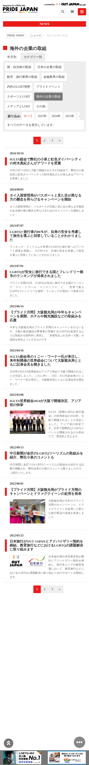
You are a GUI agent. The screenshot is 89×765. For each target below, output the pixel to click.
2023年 (69, 116)
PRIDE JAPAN (15, 35)
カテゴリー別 (33, 57)
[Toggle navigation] (63, 11)
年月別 (11, 57)
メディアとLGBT (18, 106)
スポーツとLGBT (18, 96)
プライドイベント (48, 86)
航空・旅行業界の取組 (22, 76)
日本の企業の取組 (49, 67)
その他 (40, 106)
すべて (28, 116)
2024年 (56, 116)
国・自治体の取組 (19, 67)
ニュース (36, 35)
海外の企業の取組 (48, 96)
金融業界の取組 (54, 76)
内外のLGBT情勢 (18, 86)
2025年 (42, 116)
